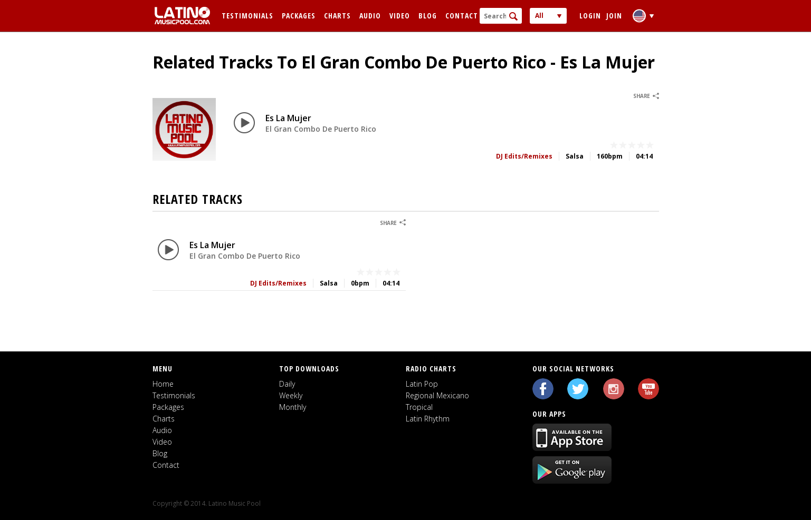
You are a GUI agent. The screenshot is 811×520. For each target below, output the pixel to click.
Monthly (292, 407)
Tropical (419, 407)
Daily (287, 384)
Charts (337, 16)
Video (399, 16)
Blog (427, 16)
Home (163, 384)
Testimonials (247, 16)
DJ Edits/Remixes (524, 156)
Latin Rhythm (428, 419)
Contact (461, 16)
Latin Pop (422, 384)
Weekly (290, 395)
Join (614, 16)
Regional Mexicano (437, 395)
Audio (370, 16)
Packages (299, 16)
